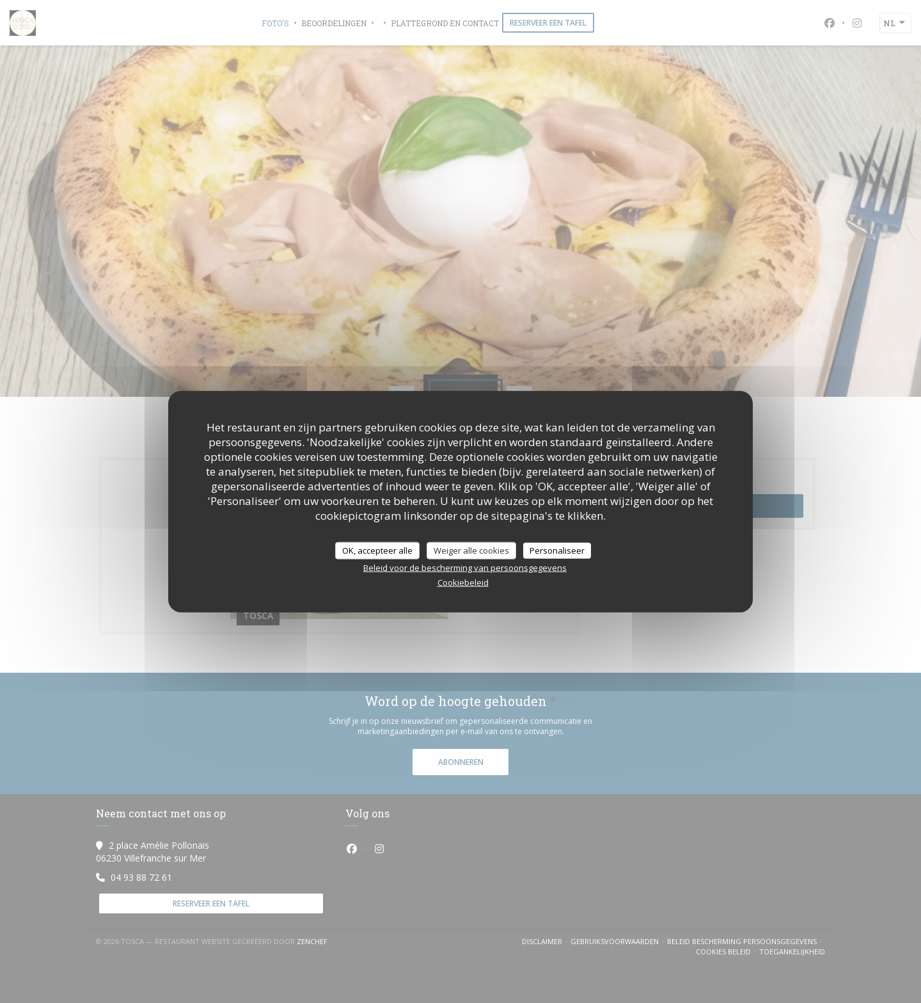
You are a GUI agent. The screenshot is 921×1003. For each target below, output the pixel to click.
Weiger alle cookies (471, 550)
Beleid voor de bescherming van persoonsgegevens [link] (465, 568)
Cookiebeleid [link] (463, 582)
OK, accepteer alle (377, 550)
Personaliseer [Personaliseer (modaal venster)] (557, 550)
